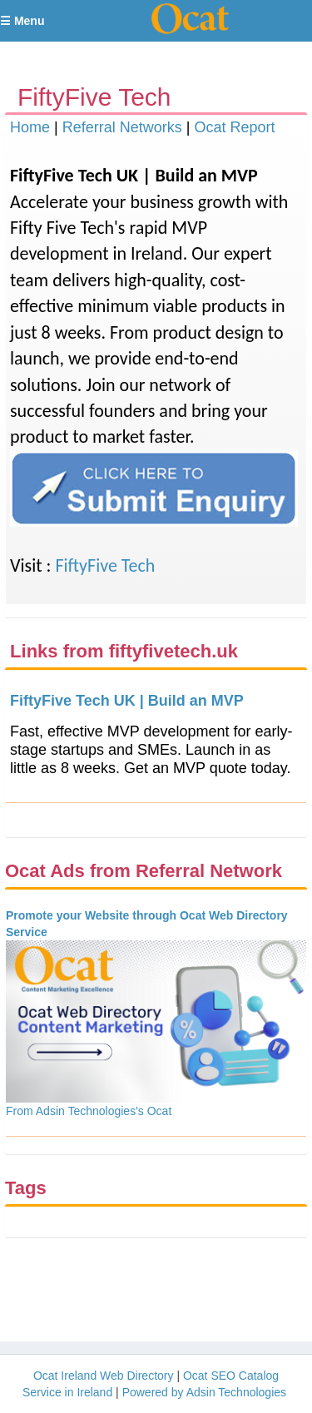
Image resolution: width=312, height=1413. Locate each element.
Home (30, 127)
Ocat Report (234, 127)
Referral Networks (122, 127)
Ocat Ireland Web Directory (103, 1375)
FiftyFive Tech (105, 565)
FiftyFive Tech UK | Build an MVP (127, 700)
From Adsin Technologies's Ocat (88, 1111)
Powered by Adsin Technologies (204, 1392)
